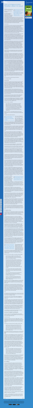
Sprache (28, 17)
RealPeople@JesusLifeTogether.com (14, 402)
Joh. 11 (21, 231)
